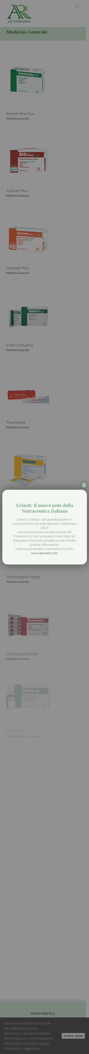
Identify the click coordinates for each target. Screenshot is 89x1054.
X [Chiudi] (84, 485)
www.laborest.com (44, 553)
